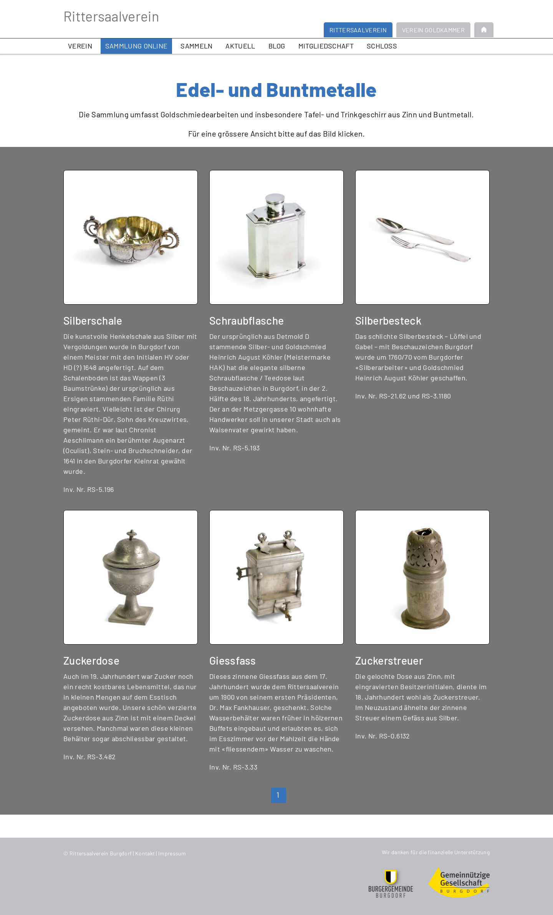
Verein (80, 46)
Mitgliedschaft (326, 46)
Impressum (172, 853)
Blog (276, 46)
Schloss (382, 46)
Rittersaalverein (111, 16)
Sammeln (196, 46)
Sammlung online (136, 46)
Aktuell (240, 46)
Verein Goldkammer (433, 29)
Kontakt (145, 853)
